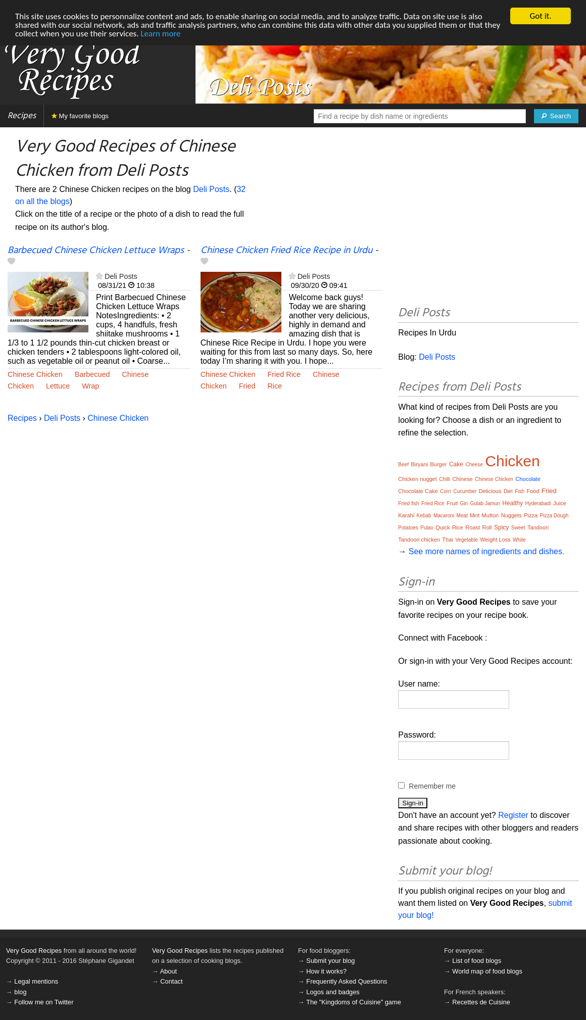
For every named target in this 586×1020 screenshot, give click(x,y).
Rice (274, 386)
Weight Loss (495, 540)
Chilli (444, 479)
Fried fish (408, 503)
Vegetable (466, 540)
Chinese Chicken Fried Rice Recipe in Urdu (286, 250)
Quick (442, 527)
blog (20, 992)
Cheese (473, 464)
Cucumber (464, 491)
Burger (438, 464)
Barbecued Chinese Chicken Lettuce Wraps (96, 250)
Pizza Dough (554, 515)
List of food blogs (476, 960)
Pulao (426, 527)
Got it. (540, 16)
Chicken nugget (417, 479)
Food (533, 491)
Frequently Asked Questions (346, 981)
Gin (464, 503)
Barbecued (92, 374)
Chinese (135, 374)
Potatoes (408, 527)
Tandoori (538, 527)
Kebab (424, 515)
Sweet (518, 527)
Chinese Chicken (35, 374)
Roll (487, 527)
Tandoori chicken (419, 540)
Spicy (501, 527)
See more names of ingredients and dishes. (487, 551)
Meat (462, 515)
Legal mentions (36, 981)
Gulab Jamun (485, 503)
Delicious (490, 491)
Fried (247, 386)
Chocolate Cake (417, 491)
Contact (171, 981)
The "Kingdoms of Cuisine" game (353, 1002)
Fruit (452, 503)
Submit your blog (330, 960)
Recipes (22, 116)
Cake (456, 464)
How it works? (326, 971)
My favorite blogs (80, 116)
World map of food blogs (487, 971)
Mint (474, 515)
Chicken (21, 386)
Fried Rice (284, 374)
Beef (403, 464)
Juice (559, 503)
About (168, 971)
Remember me (432, 786)
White (519, 540)
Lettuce (58, 386)
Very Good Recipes (34, 950)
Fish (519, 491)
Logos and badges (332, 992)
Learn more (160, 33)
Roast (472, 527)
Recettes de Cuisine (481, 1002)
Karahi (406, 515)
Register (513, 815)
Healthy (512, 503)
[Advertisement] (488, 218)
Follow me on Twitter (43, 1002)
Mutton (490, 515)
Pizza (531, 515)
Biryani (419, 464)
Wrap (90, 386)
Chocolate (528, 479)
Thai (447, 540)
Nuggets (511, 515)
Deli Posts (211, 189)
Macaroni (443, 515)
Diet (508, 491)
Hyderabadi (538, 503)
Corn (445, 491)
